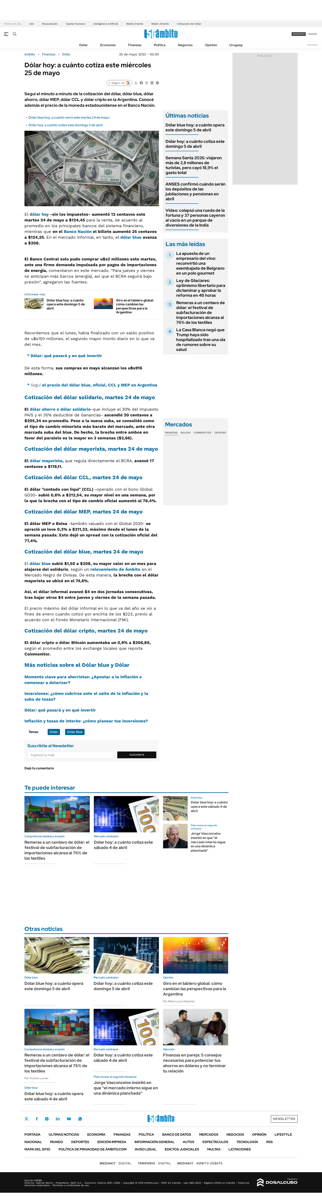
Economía (108, 45)
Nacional (33, 1142)
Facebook (37, 1119)
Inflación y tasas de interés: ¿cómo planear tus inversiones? (86, 720)
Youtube (69, 1118)
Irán (31, 23)
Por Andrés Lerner (36, 1078)
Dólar (83, 45)
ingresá (312, 34)
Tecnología (247, 1142)
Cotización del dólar (189, 23)
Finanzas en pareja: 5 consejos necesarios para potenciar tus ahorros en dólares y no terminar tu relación (194, 1063)
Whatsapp (80, 1119)
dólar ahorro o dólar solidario (60, 409)
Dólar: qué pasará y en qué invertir (66, 355)
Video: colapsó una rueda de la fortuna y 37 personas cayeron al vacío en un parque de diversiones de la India (195, 218)
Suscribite (137, 754)
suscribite (299, 34)
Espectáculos (215, 1142)
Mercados (208, 1134)
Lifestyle (283, 1134)
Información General (155, 1142)
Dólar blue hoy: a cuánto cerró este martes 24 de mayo (69, 117)
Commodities (202, 432)
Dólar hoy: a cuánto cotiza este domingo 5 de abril (65, 125)
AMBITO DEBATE (200, 1163)
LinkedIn (58, 1119)
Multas (213, 1149)
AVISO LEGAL (145, 1149)
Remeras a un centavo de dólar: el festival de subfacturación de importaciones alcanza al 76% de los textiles (200, 312)
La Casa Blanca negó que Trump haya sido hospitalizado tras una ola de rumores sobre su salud (200, 339)
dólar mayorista (46, 460)
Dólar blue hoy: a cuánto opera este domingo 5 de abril (66, 304)
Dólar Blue (75, 732)
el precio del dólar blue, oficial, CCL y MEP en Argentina (99, 385)
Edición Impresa (111, 1142)
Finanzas (134, 45)
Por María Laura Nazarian (179, 1001)
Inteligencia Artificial (105, 23)
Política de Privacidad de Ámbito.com (92, 1149)
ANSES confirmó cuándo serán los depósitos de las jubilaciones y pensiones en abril (195, 191)
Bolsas (186, 432)
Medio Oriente (134, 23)
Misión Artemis (160, 23)
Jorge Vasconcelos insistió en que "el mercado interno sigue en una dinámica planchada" (208, 842)
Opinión (211, 45)
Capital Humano (75, 23)
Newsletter (312, 45)
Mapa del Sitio (37, 1149)
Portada (32, 1134)
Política (160, 45)
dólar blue (130, 237)
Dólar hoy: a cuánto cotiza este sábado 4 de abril (123, 845)
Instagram (47, 1119)
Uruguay (236, 45)
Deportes (80, 1142)
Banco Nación (78, 231)
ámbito (29, 54)
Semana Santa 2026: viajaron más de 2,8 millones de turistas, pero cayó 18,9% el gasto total (194, 165)
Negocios (185, 45)
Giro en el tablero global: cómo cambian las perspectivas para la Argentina (135, 306)
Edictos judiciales (182, 1149)
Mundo (56, 1142)
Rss (269, 1142)
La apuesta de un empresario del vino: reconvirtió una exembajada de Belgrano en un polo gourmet (200, 263)
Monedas (171, 432)
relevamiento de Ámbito (115, 569)
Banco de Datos (176, 1134)
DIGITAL (116, 1163)
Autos (188, 1142)
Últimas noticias (64, 1134)
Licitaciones (240, 1149)
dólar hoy (39, 214)
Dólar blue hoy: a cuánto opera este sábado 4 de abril (209, 806)
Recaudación (50, 23)
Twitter (26, 1118)
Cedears (220, 432)
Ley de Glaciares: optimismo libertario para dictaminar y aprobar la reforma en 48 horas (200, 288)
